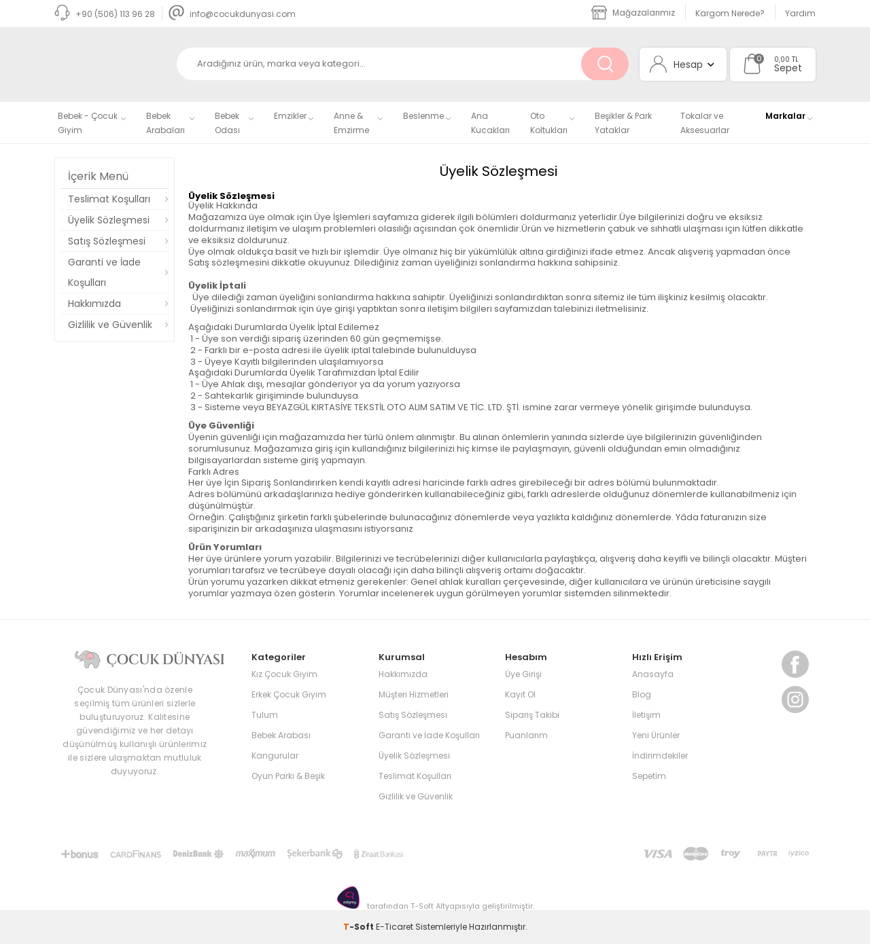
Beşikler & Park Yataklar (623, 123)
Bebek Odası (227, 123)
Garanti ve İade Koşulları (104, 272)
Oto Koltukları (549, 123)
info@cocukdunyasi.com (232, 14)
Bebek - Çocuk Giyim (88, 123)
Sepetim (649, 776)
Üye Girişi (523, 674)
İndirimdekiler (660, 755)
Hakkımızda (94, 303)
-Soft (359, 926)
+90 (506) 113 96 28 (104, 14)
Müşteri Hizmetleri (414, 694)
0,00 (782, 59)
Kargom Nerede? (730, 13)
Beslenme (423, 116)
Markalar (785, 116)
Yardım (800, 13)
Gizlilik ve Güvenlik (110, 324)
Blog (641, 694)
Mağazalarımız (633, 12)
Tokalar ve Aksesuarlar (704, 123)
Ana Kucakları (490, 123)
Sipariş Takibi (532, 715)
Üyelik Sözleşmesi (109, 220)
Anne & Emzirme (351, 123)
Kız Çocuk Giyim (284, 674)
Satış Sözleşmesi (106, 241)
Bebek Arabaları (165, 123)
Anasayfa (653, 674)
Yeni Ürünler (656, 735)
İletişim (646, 715)
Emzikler (290, 116)
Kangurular (274, 755)
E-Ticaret (394, 926)
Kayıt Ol (520, 694)
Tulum (264, 715)
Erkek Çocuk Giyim (288, 694)
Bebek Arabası (281, 735)
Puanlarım (526, 735)
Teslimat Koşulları (109, 199)
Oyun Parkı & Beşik (288, 776)
